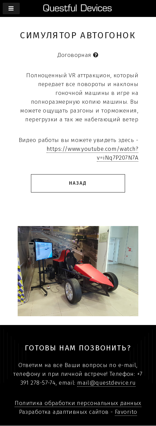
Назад (78, 183)
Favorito (126, 411)
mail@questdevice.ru (106, 382)
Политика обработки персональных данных (78, 403)
